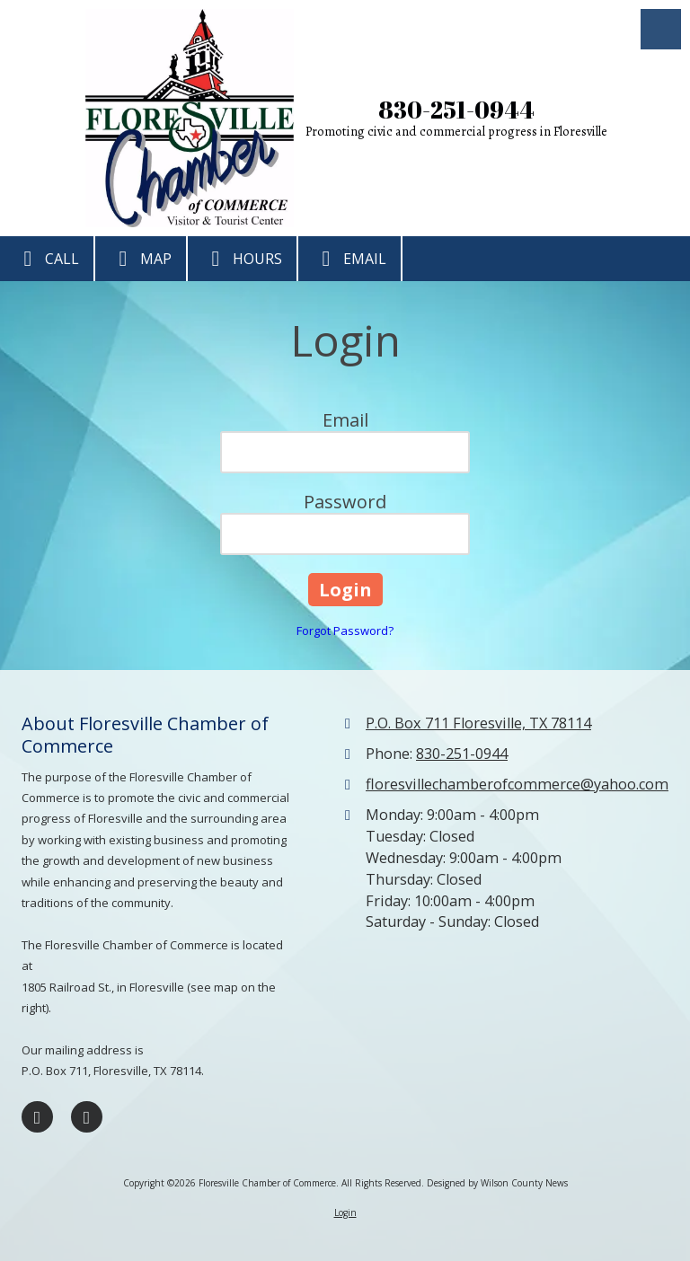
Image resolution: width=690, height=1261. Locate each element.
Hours (242, 258)
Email (349, 258)
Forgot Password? (345, 630)
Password (345, 501)
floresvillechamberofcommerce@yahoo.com (517, 784)
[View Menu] (661, 29)
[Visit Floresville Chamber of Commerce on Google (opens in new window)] (86, 1117)
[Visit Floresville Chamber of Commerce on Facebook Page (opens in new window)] (37, 1117)
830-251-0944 (456, 110)
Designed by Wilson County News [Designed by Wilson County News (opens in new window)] (497, 1183)
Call (46, 258)
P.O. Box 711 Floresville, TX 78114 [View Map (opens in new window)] (478, 723)
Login (345, 1212)
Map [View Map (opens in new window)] (141, 258)
